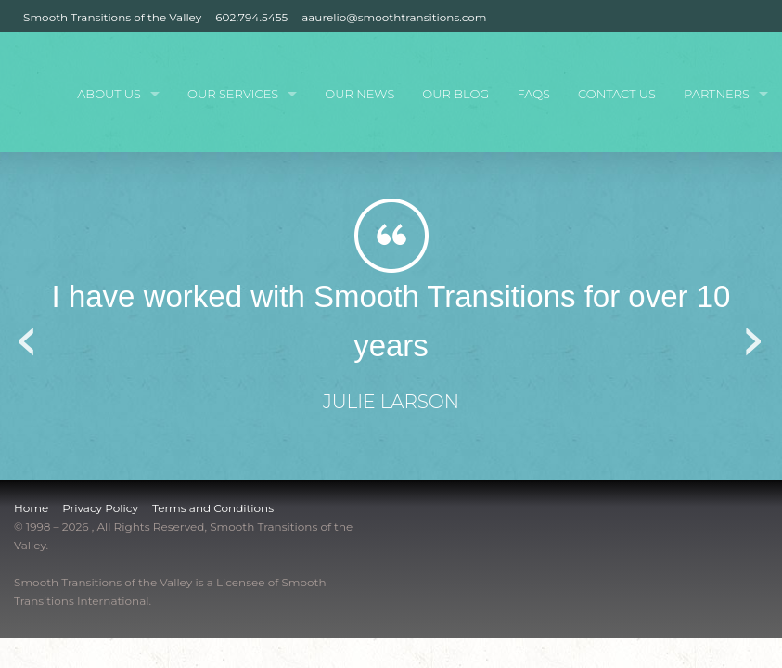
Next (754, 335)
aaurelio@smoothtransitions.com (393, 17)
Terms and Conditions (213, 508)
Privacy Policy (100, 508)
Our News (359, 93)
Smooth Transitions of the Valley (112, 17)
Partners (717, 93)
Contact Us (617, 93)
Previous (28, 335)
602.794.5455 (251, 17)
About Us (109, 93)
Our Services (232, 93)
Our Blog (455, 93)
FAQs (533, 93)
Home (31, 508)
